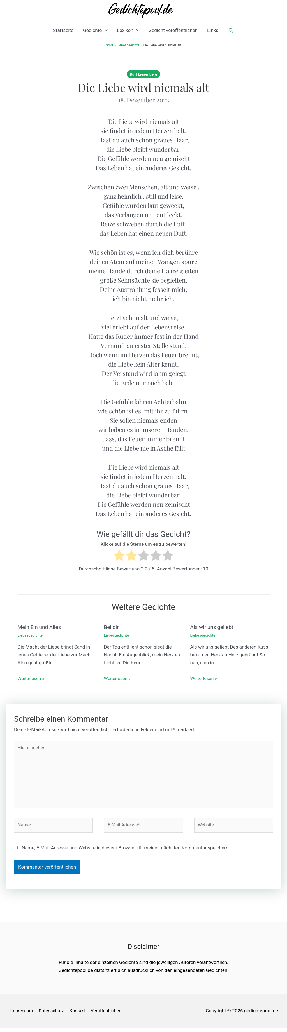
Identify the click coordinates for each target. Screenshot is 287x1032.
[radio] (119, 556)
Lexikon (125, 30)
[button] (231, 30)
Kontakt (79, 1014)
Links (212, 30)
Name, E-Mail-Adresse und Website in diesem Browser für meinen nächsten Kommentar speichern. (126, 851)
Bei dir (112, 627)
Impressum (21, 1014)
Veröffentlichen (110, 1014)
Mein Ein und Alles (40, 627)
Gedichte (92, 30)
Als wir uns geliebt (213, 627)
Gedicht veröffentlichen (173, 30)
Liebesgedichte (31, 635)
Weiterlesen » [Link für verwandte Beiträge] (32, 678)
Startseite (63, 30)
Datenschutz (52, 1014)
